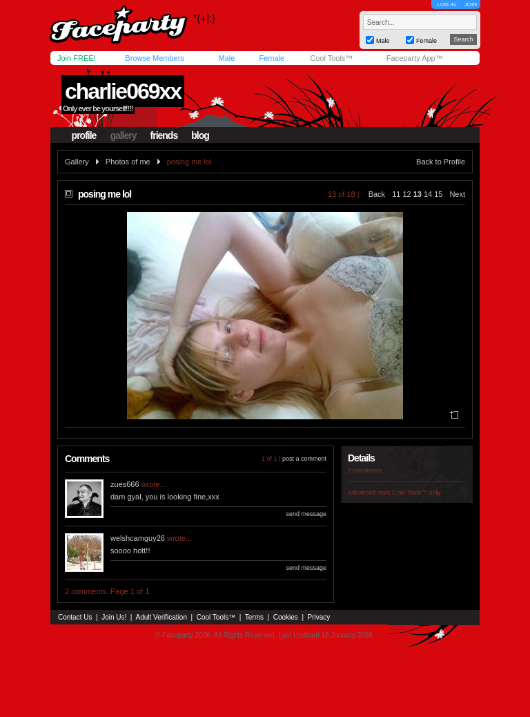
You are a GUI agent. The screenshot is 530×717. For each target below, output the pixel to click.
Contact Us (75, 617)
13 (417, 194)
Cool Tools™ (331, 58)
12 (406, 194)
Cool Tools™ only (416, 492)
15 (438, 194)
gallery (123, 135)
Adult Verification (161, 617)
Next (457, 194)
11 (396, 194)
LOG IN (446, 4)
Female (271, 58)
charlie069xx (123, 91)
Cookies (285, 617)
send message (306, 513)
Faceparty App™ (414, 58)
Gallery (77, 161)
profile (84, 135)
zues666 (124, 484)
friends (164, 135)
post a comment (304, 458)
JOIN (470, 4)
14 (428, 194)
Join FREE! (76, 58)
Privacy (319, 617)
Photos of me (128, 161)
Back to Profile (440, 161)
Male (226, 58)
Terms (254, 617)
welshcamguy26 (137, 538)
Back (377, 194)
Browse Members (154, 58)
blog (200, 135)
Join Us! (113, 617)
